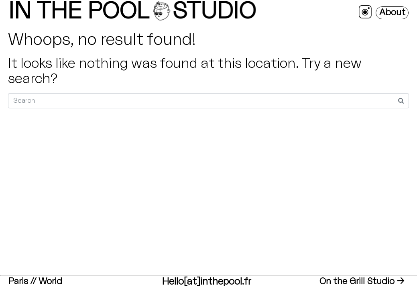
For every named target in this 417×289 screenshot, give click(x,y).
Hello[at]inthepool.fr (206, 282)
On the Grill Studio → (362, 281)
